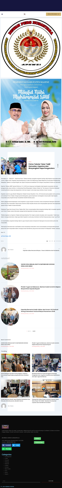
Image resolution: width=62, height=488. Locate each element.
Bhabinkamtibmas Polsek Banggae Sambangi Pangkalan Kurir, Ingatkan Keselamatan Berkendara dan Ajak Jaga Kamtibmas (46, 375)
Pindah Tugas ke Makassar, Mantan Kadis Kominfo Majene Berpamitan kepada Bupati (45, 343)
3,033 (34, 331)
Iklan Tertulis (8, 468)
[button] (2, 14)
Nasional (7, 463)
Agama (6, 474)
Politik (6, 458)
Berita (30, 161)
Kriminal (7, 467)
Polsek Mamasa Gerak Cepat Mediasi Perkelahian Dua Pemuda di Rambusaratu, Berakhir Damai (15, 400)
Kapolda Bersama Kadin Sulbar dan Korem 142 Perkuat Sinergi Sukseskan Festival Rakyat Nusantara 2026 (39, 310)
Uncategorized (8, 456)
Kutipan (6, 465)
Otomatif (7, 460)
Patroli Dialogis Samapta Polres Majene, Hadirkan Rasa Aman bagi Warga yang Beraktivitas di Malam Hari (15, 375)
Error (6, 470)
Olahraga (7, 462)
